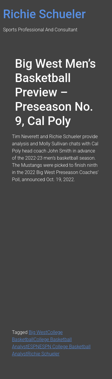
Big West (38, 332)
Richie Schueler (44, 14)
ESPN (33, 346)
